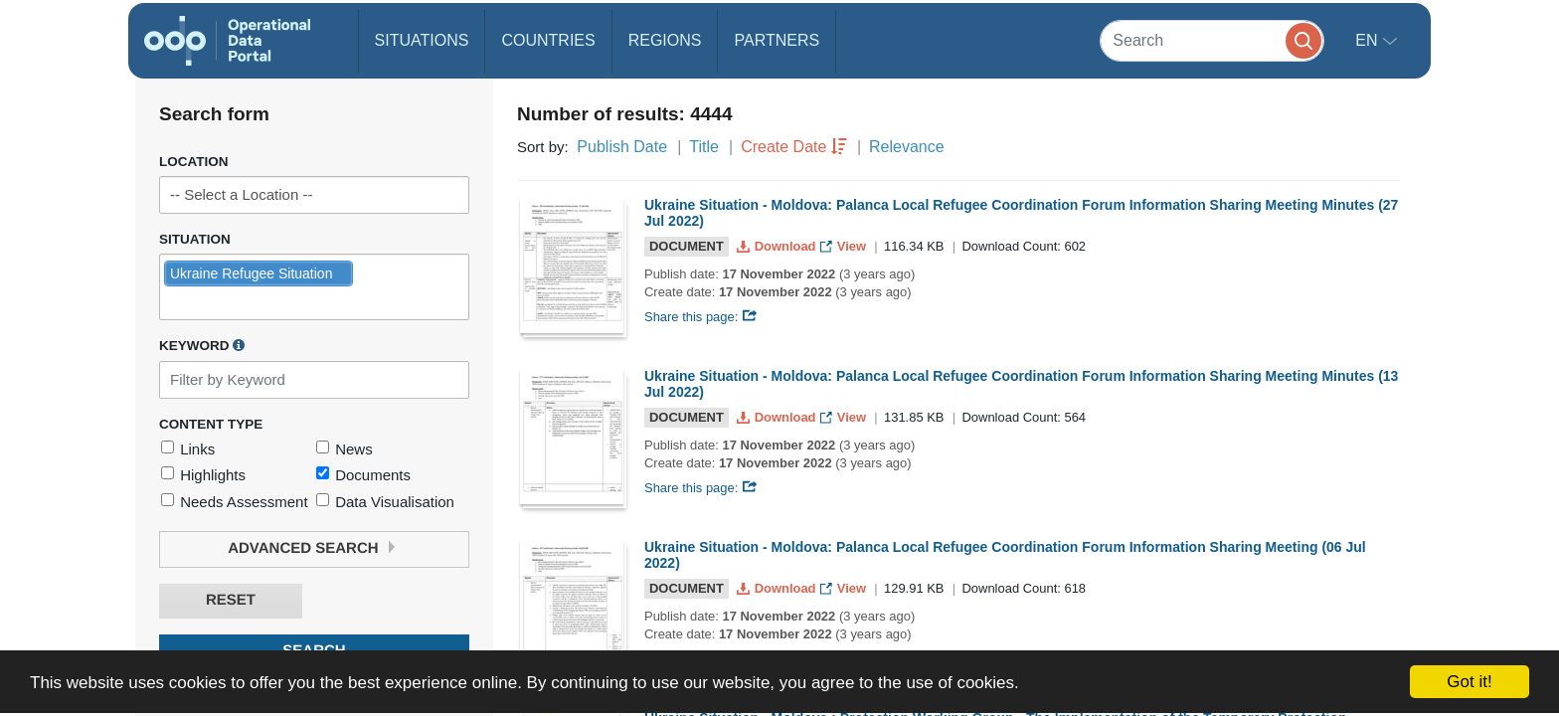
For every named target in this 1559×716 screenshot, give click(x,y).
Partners (776, 40)
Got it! (1469, 681)
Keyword (202, 345)
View (844, 246)
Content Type (210, 424)
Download (778, 246)
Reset (231, 600)
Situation (195, 239)
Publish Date (622, 146)
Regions (665, 40)
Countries (548, 40)
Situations (422, 40)
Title (704, 146)
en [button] (1368, 40)
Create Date (783, 146)
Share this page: (701, 316)
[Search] (1212, 40)
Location (194, 161)
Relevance (907, 146)
